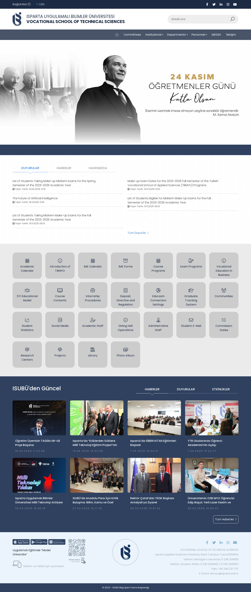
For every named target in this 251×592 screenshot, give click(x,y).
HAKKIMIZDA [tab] (98, 168)
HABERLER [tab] (64, 168)
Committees (132, 35)
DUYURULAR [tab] (30, 168)
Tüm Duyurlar (138, 233)
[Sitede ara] (199, 19)
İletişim (231, 35)
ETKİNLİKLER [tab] (221, 389)
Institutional (153, 35)
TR (37, 4)
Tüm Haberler (226, 519)
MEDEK (216, 35)
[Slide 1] (128, 140)
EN (42, 4)
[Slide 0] (122, 140)
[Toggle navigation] (22, 4)
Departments (176, 35)
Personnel (198, 35)
